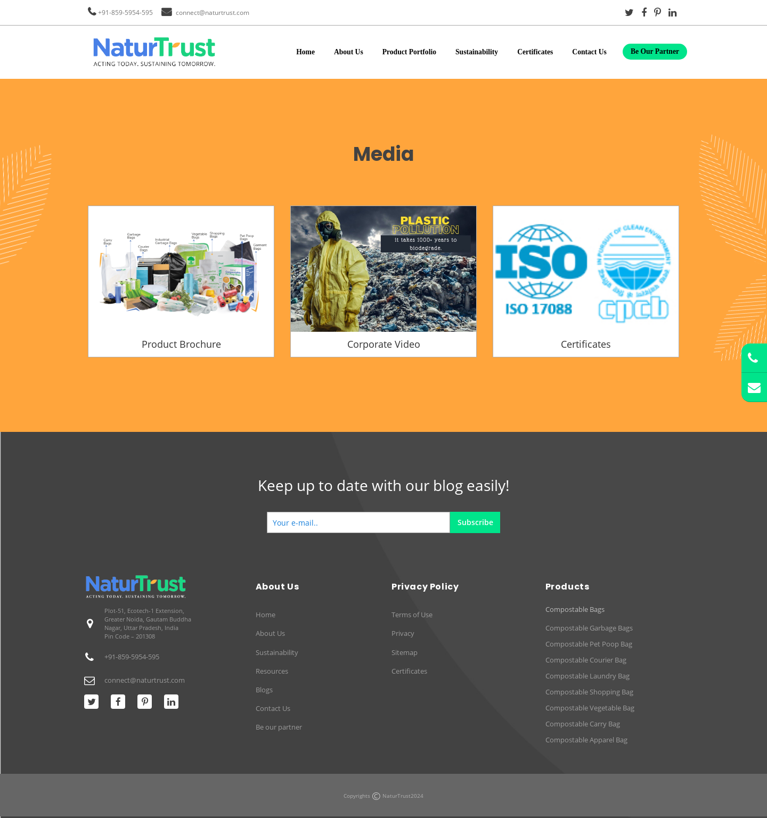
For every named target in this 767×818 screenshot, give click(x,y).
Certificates (535, 52)
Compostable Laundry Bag (587, 676)
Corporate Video (383, 344)
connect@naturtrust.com (212, 12)
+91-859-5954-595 (125, 12)
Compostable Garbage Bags (589, 628)
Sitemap (404, 652)
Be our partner (279, 727)
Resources (272, 671)
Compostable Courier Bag (585, 660)
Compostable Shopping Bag (589, 692)
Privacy (402, 633)
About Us (348, 52)
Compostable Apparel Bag (586, 740)
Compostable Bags (575, 610)
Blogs (264, 689)
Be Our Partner (655, 51)
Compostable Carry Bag (582, 724)
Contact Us (589, 52)
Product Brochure (181, 344)
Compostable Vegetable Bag (589, 708)
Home (305, 52)
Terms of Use (412, 614)
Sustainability (476, 52)
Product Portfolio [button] (409, 52)
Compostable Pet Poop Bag (588, 644)
